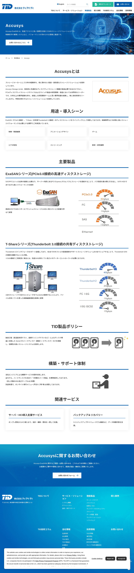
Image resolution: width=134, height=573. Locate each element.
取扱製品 (17, 58)
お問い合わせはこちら (17, 43)
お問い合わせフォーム (66, 475)
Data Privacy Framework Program (46, 561)
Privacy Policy (71, 555)
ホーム (8, 58)
